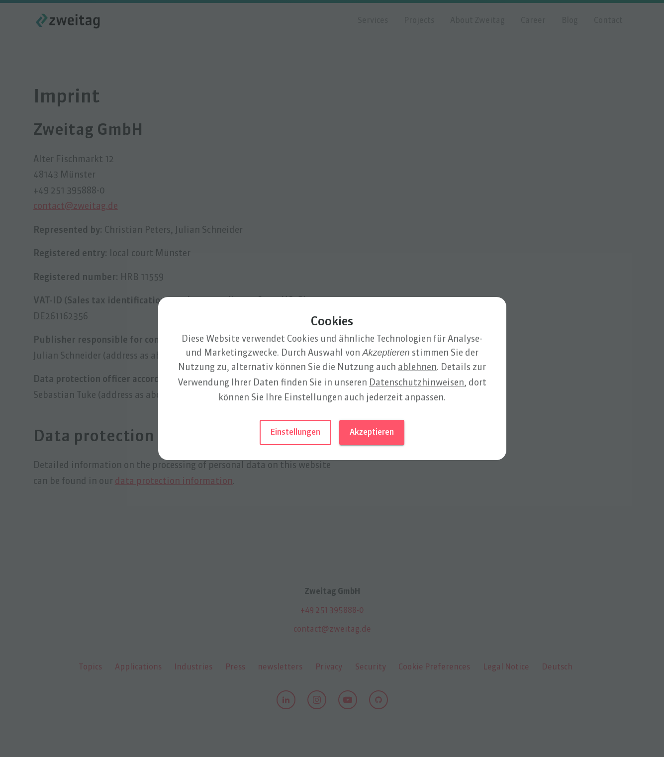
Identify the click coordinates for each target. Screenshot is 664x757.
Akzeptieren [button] (372, 433)
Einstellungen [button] (295, 433)
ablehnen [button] (417, 367)
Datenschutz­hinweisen (416, 382)
